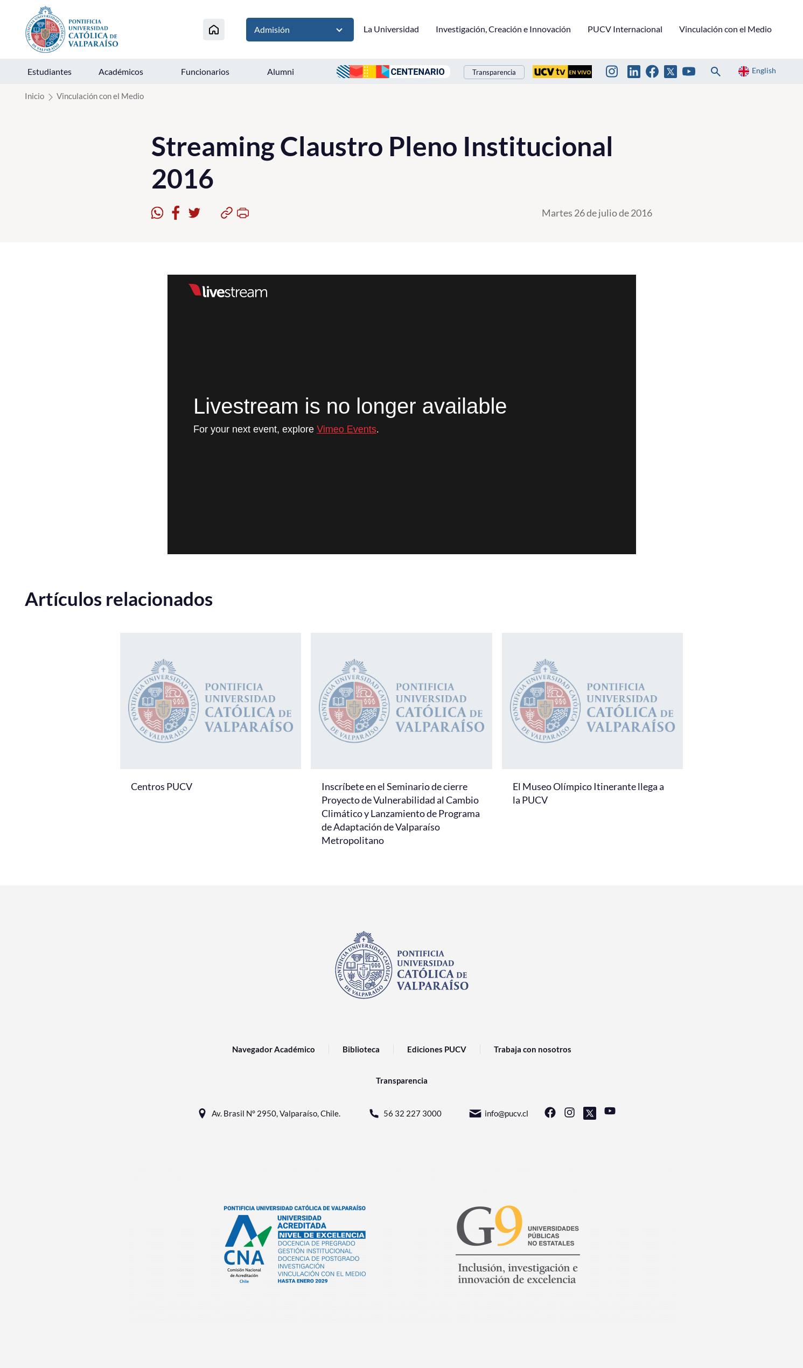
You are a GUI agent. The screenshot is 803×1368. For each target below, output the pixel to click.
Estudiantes (49, 71)
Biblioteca (361, 1049)
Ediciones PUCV (436, 1049)
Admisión (300, 29)
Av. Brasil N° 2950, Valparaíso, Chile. (267, 1113)
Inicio (34, 96)
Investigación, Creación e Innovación (503, 29)
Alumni (280, 71)
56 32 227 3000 (404, 1113)
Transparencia (494, 72)
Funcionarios (205, 71)
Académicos (121, 71)
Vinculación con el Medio (725, 29)
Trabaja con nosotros (532, 1049)
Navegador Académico (273, 1049)
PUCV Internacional (625, 29)
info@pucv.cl (498, 1113)
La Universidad (391, 29)
